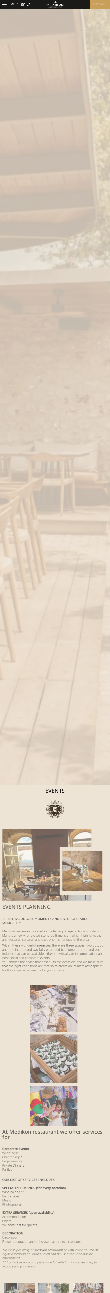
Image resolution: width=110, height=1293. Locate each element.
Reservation (99, 4)
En (12, 3)
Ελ (17, 3)
